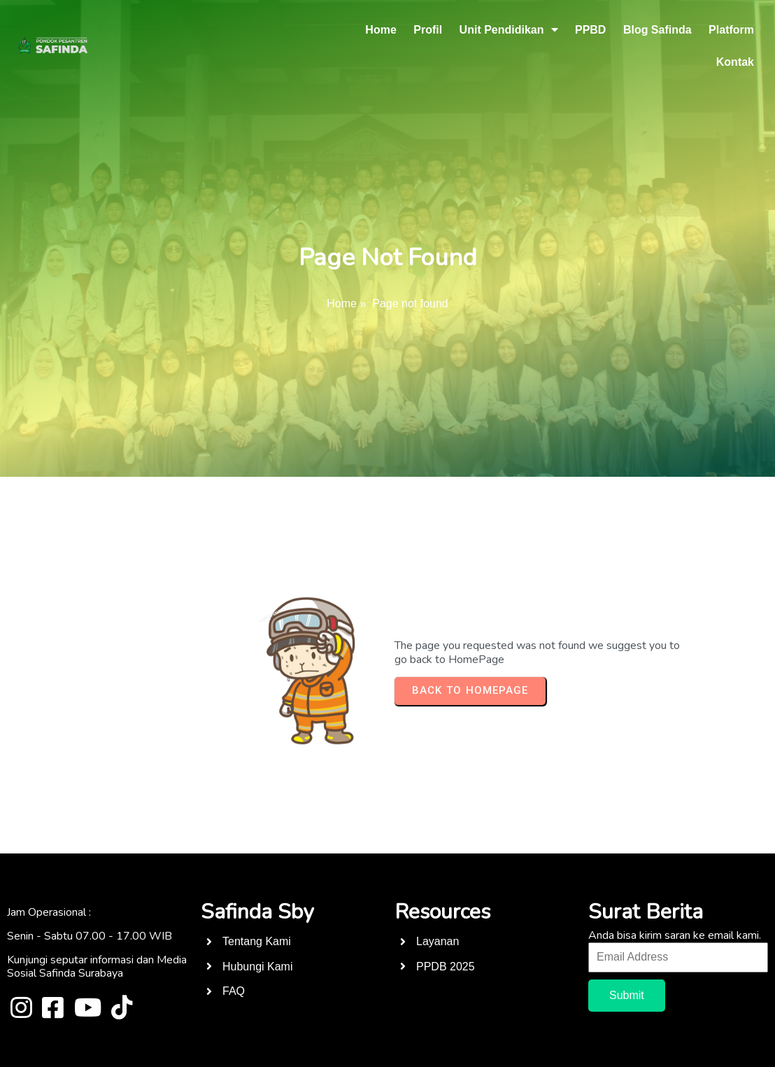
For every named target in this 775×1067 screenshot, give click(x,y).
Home (342, 303)
